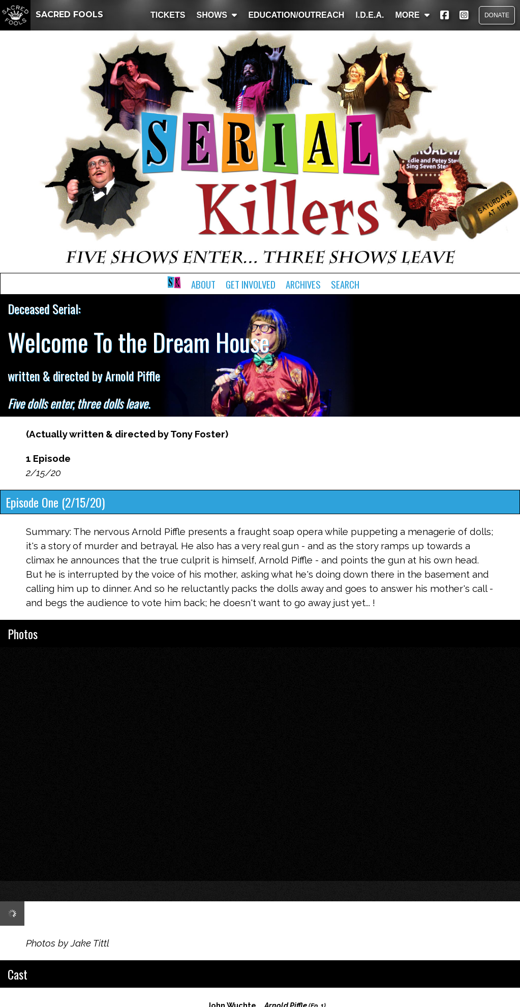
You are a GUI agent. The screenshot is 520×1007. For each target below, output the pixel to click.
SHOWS (216, 15)
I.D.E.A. (369, 15)
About (203, 284)
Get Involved (251, 284)
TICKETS (167, 15)
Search (345, 284)
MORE (412, 15)
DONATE (496, 15)
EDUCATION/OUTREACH (296, 15)
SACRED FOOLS (51, 14)
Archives (303, 284)
